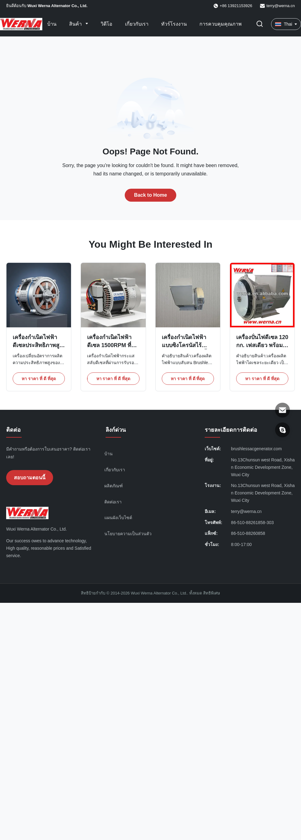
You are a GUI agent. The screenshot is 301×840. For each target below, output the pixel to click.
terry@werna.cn (280, 5)
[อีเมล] (282, 410)
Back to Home (150, 195)
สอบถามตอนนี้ (29, 477)
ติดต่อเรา (113, 501)
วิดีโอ (106, 24)
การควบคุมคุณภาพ (220, 24)
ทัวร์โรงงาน (174, 24)
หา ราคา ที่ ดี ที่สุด (39, 378)
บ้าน (51, 24)
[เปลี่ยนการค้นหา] (259, 24)
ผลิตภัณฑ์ (113, 485)
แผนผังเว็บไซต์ (118, 517)
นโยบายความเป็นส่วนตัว (128, 533)
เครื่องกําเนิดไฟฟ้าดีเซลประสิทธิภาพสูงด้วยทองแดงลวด (37, 345)
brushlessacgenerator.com (256, 448)
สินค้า (76, 24)
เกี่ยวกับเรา (136, 24)
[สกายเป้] (282, 429)
